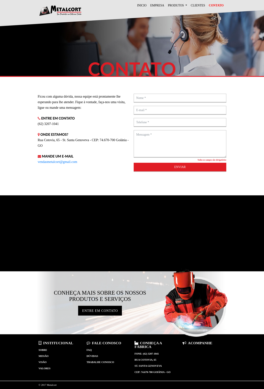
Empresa (157, 5)
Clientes (198, 5)
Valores (45, 368)
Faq (89, 350)
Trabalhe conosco (100, 362)
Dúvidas (92, 356)
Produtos (176, 5)
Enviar (180, 167)
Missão (43, 356)
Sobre (43, 350)
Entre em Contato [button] (100, 311)
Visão (43, 362)
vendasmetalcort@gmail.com (57, 162)
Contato (216, 5)
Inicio (141, 5)
